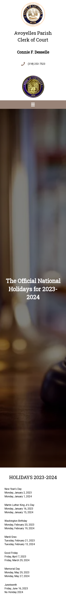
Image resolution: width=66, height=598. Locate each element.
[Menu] (33, 104)
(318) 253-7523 (36, 63)
